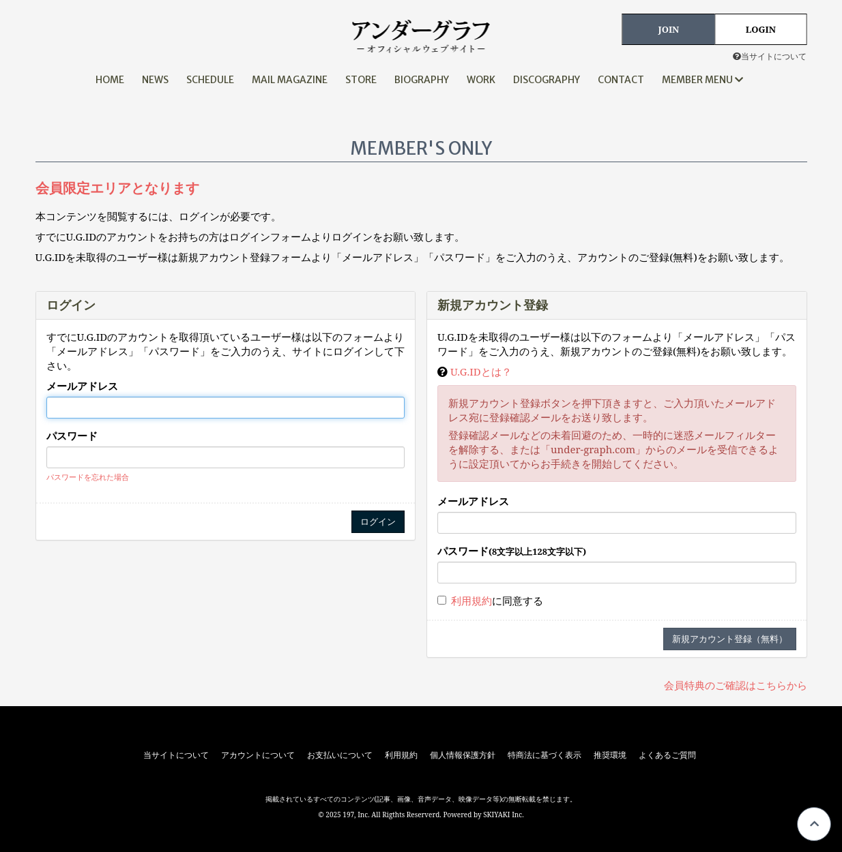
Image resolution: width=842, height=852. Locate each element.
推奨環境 (610, 755)
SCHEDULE (210, 80)
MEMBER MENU (702, 80)
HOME (110, 80)
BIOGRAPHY (421, 80)
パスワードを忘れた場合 (87, 477)
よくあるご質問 (667, 755)
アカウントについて (258, 755)
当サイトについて (770, 56)
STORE (361, 80)
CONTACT (621, 80)
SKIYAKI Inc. (503, 814)
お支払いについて (340, 755)
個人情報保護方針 (462, 755)
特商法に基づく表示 (544, 755)
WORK (481, 80)
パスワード (72, 435)
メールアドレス (82, 386)
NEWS (155, 80)
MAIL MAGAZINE (290, 80)
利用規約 (471, 600)
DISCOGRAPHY (546, 80)
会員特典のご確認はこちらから (735, 685)
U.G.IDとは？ (481, 371)
